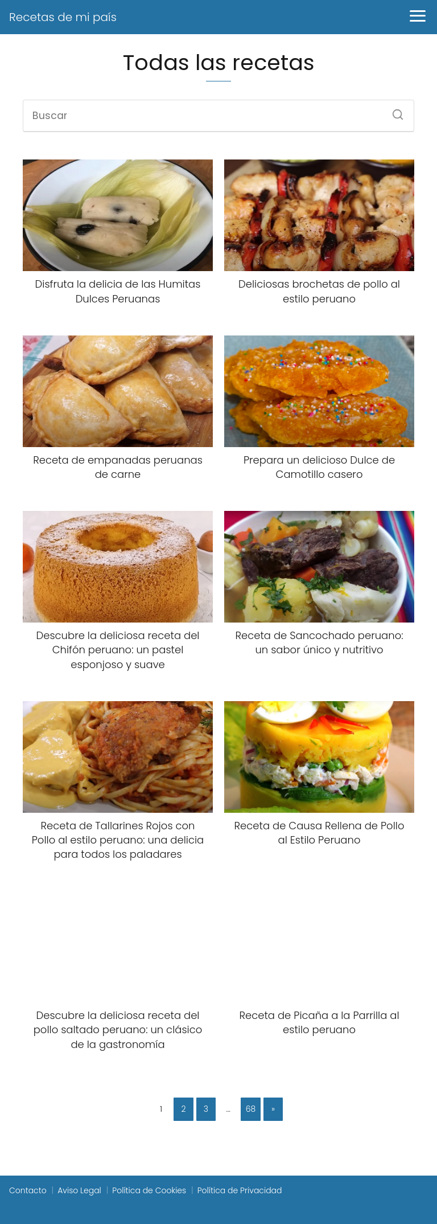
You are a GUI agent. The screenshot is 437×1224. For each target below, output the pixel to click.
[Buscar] (393, 111)
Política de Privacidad (239, 1190)
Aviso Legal (79, 1190)
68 (251, 1109)
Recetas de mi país (63, 17)
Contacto (28, 1190)
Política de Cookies (149, 1190)
